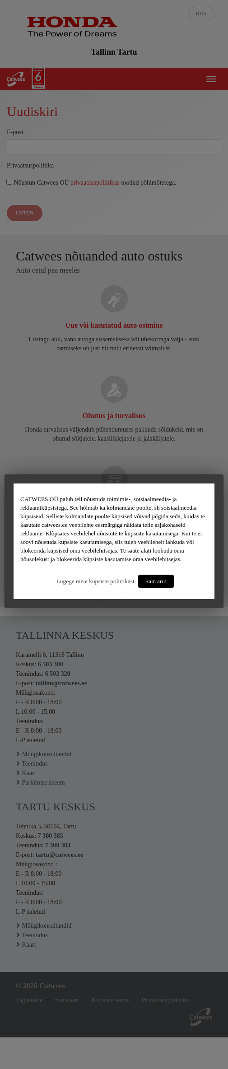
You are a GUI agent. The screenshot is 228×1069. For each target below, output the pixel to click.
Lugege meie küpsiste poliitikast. (96, 581)
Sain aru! (156, 581)
